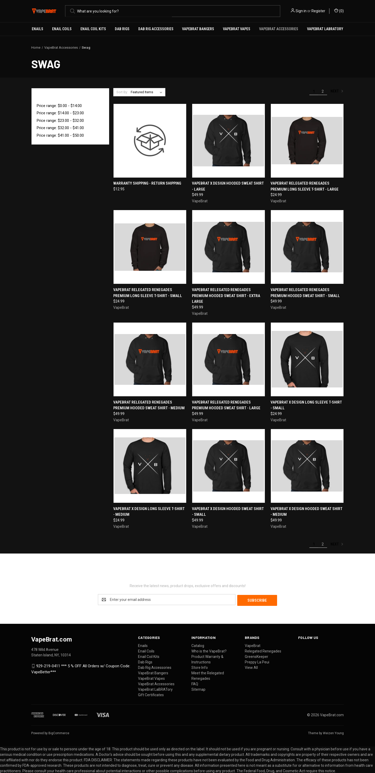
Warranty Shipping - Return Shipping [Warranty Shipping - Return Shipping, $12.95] (147, 183)
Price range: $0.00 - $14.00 (59, 105)
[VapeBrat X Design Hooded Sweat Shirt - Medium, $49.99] (307, 466)
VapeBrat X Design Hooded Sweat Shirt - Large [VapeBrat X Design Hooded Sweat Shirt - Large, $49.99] (228, 186)
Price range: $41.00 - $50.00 (60, 135)
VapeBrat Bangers (198, 29)
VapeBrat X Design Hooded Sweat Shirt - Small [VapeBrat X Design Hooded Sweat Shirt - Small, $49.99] (228, 511)
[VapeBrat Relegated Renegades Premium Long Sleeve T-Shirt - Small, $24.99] (149, 247)
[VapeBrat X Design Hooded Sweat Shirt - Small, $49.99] (228, 466)
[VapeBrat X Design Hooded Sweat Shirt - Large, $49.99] (228, 141)
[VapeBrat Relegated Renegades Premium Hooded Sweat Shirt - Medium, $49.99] (149, 359)
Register (318, 11)
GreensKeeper (256, 656)
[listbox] (147, 92)
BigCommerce (58, 732)
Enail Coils (62, 29)
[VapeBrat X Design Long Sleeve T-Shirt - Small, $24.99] (307, 359)
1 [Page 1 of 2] (314, 91)
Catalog (197, 645)
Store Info (199, 667)
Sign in (301, 11)
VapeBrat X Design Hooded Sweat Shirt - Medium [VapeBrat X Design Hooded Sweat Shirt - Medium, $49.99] (306, 511)
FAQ (194, 683)
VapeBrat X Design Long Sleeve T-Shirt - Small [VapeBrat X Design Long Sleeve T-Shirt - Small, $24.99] (306, 405)
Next (336, 91)
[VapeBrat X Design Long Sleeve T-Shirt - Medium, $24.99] (149, 466)
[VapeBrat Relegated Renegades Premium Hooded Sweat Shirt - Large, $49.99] (228, 359)
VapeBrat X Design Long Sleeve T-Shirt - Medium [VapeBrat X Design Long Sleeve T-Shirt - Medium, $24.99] (149, 511)
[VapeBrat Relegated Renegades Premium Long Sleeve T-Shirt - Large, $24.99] (307, 141)
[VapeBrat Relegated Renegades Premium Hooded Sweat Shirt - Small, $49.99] (307, 247)
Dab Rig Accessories (155, 29)
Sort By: (122, 92)
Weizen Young (333, 732)
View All (251, 667)
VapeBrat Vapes (236, 29)
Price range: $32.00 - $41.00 (60, 127)
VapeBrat (252, 645)
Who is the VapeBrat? (209, 650)
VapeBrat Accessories (278, 29)
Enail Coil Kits (93, 29)
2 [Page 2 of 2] (323, 91)
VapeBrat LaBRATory (325, 29)
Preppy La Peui (257, 661)
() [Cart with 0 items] (339, 10)
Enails (37, 29)
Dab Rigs (122, 29)
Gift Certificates (151, 694)
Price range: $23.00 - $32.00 (60, 120)
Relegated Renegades (263, 650)
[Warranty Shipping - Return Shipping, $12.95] (149, 141)
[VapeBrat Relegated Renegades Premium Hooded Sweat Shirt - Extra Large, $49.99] (228, 247)
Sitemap (198, 689)
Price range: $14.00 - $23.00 (60, 113)
